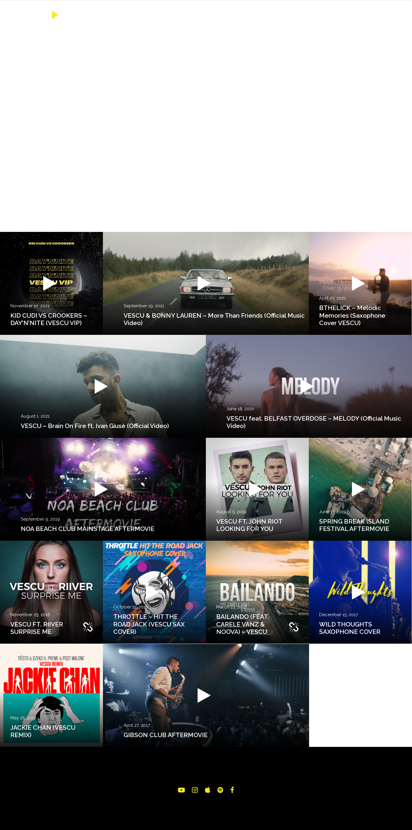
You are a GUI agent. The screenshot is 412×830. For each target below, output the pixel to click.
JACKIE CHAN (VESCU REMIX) (42, 731)
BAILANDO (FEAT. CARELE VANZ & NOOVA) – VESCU (242, 624)
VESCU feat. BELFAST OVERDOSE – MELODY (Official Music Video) (314, 422)
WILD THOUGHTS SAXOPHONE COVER (349, 628)
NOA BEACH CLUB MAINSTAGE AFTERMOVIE (87, 528)
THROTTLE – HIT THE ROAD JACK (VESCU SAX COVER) (149, 624)
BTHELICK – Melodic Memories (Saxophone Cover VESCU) (352, 315)
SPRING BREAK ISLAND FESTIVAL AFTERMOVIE (354, 525)
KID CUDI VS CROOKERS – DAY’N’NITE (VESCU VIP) (48, 319)
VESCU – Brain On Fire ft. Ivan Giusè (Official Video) (95, 425)
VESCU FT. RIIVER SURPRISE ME (36, 628)
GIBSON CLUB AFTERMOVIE (166, 735)
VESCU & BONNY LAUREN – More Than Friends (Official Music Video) (214, 319)
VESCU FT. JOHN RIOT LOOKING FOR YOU (249, 525)
